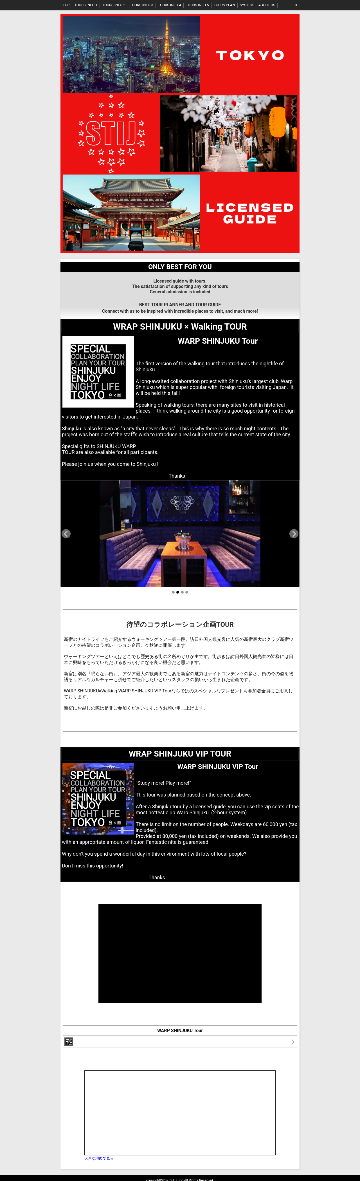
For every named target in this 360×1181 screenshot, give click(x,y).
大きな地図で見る (99, 1158)
